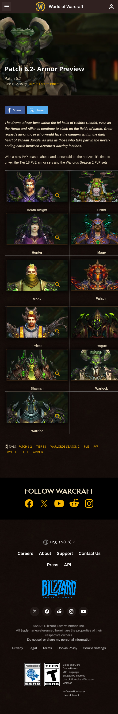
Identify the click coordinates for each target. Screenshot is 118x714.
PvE (86, 446)
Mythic (12, 452)
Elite (25, 452)
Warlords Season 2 (65, 446)
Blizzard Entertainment (44, 84)
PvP (95, 446)
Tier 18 (41, 446)
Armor (38, 452)
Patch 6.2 (25, 446)
